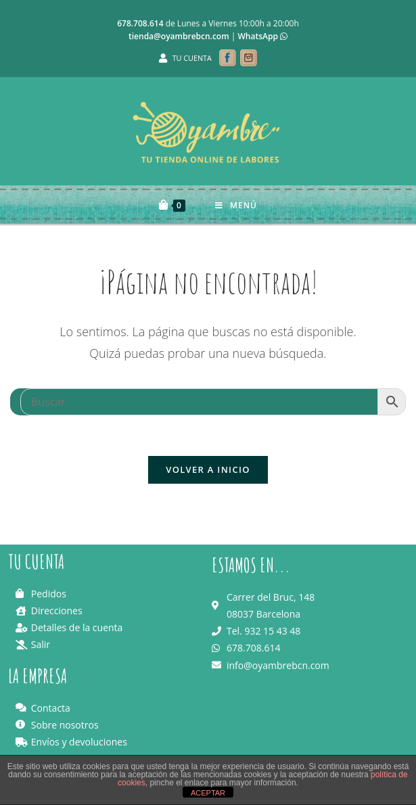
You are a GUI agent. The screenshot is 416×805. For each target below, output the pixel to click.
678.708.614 (140, 23)
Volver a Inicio (208, 469)
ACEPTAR (208, 793)
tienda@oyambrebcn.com (179, 36)
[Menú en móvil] (236, 205)
